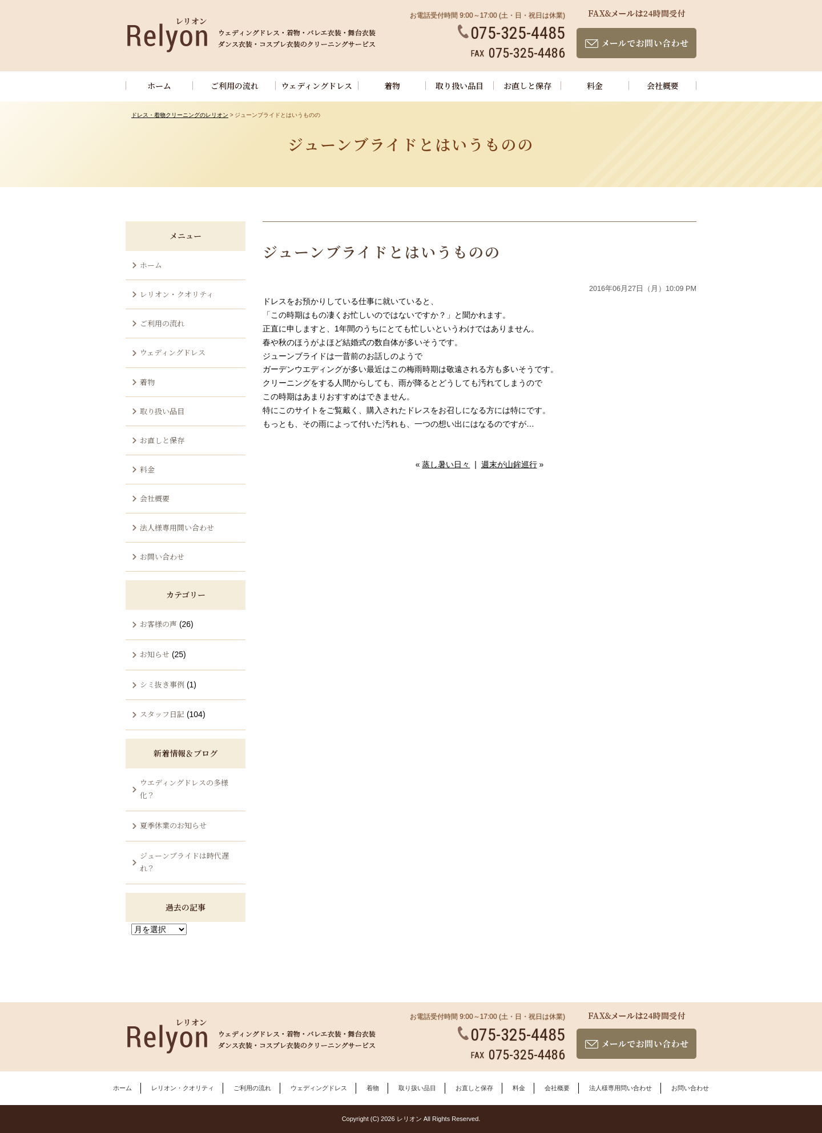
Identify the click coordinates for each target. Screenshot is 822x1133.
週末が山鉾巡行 (509, 464)
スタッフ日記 (162, 714)
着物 (392, 85)
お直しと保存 (527, 85)
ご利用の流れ (235, 85)
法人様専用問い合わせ (177, 527)
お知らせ (155, 654)
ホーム (159, 85)
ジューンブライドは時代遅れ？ (184, 861)
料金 (595, 85)
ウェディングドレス (316, 85)
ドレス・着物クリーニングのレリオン (179, 115)
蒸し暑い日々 (446, 464)
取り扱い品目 (459, 85)
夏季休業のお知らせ (173, 825)
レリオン (409, 1118)
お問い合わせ (162, 556)
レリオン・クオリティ (176, 294)
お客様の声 (158, 623)
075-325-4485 (511, 33)
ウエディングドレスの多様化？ (184, 788)
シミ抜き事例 (162, 684)
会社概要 (663, 85)
